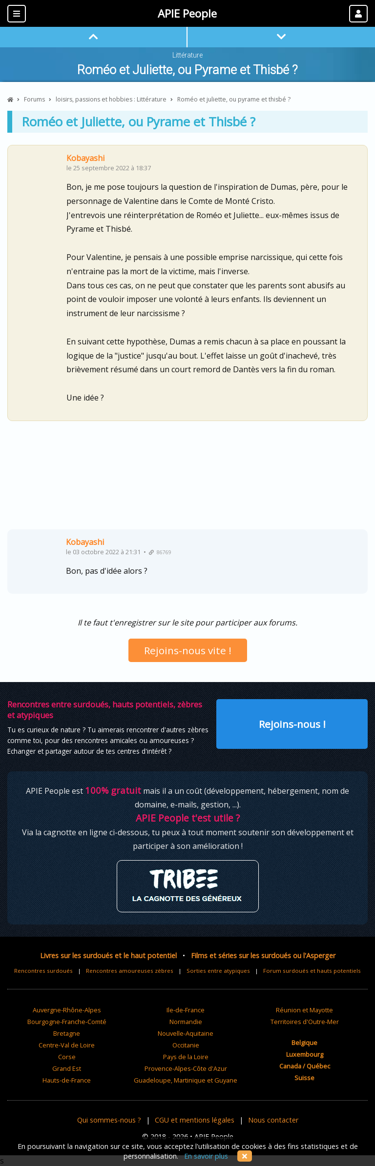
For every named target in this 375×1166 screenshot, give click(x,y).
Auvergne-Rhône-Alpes (67, 1009)
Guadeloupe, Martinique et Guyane (185, 1080)
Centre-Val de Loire (67, 1045)
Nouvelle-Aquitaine (185, 1033)
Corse (67, 1056)
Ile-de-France (186, 1009)
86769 (160, 552)
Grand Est (66, 1068)
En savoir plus (206, 1156)
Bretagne (66, 1033)
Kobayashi (85, 158)
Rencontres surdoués (43, 970)
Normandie (185, 1021)
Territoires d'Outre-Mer (305, 1021)
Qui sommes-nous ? (109, 1120)
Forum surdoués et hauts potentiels (312, 970)
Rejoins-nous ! (292, 724)
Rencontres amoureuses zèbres (129, 970)
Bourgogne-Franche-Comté (66, 1021)
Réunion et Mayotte (304, 1009)
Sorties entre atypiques (218, 970)
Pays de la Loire (185, 1056)
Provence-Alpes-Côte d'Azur (186, 1068)
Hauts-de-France (66, 1080)
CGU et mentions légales (194, 1120)
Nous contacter (273, 1120)
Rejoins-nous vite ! (187, 650)
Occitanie (185, 1045)
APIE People (187, 13)
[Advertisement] (187, 478)
